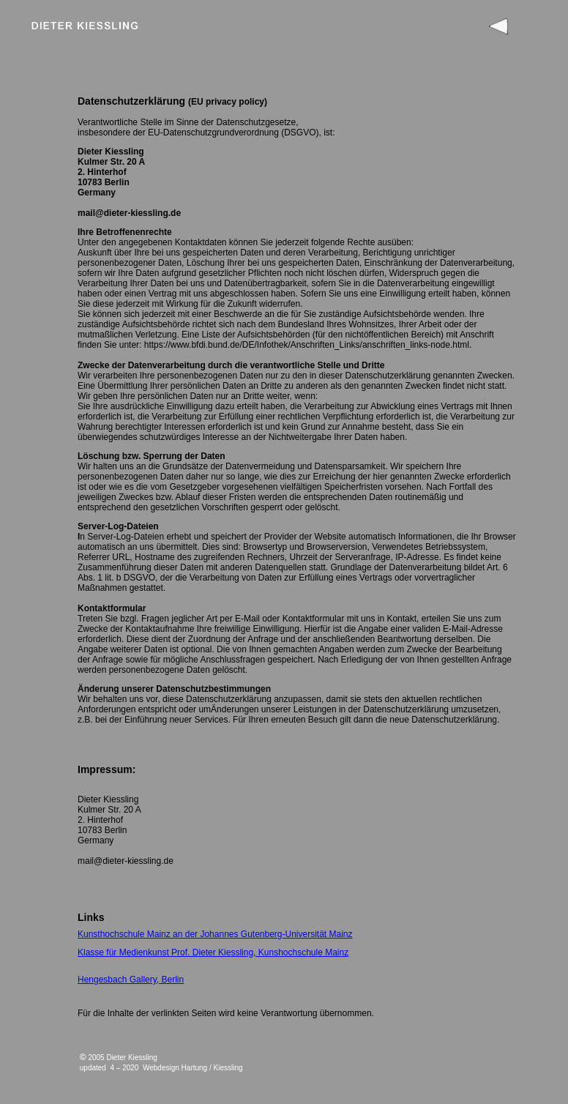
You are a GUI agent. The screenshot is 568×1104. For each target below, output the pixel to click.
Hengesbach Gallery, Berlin (131, 979)
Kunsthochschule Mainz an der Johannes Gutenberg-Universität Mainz (215, 934)
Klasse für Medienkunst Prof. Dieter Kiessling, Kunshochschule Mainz (213, 952)
